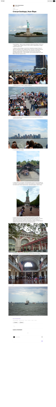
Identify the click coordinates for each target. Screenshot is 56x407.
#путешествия (17, 318)
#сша (14, 318)
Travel (14, 8)
